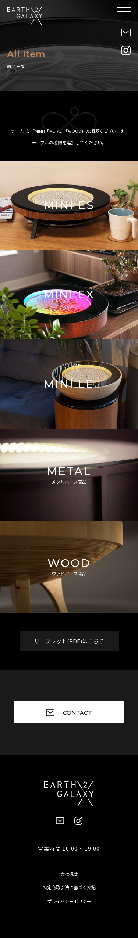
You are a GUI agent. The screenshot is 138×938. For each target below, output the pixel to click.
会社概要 (69, 873)
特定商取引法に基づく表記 (69, 887)
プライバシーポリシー (69, 901)
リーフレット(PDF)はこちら (69, 641)
